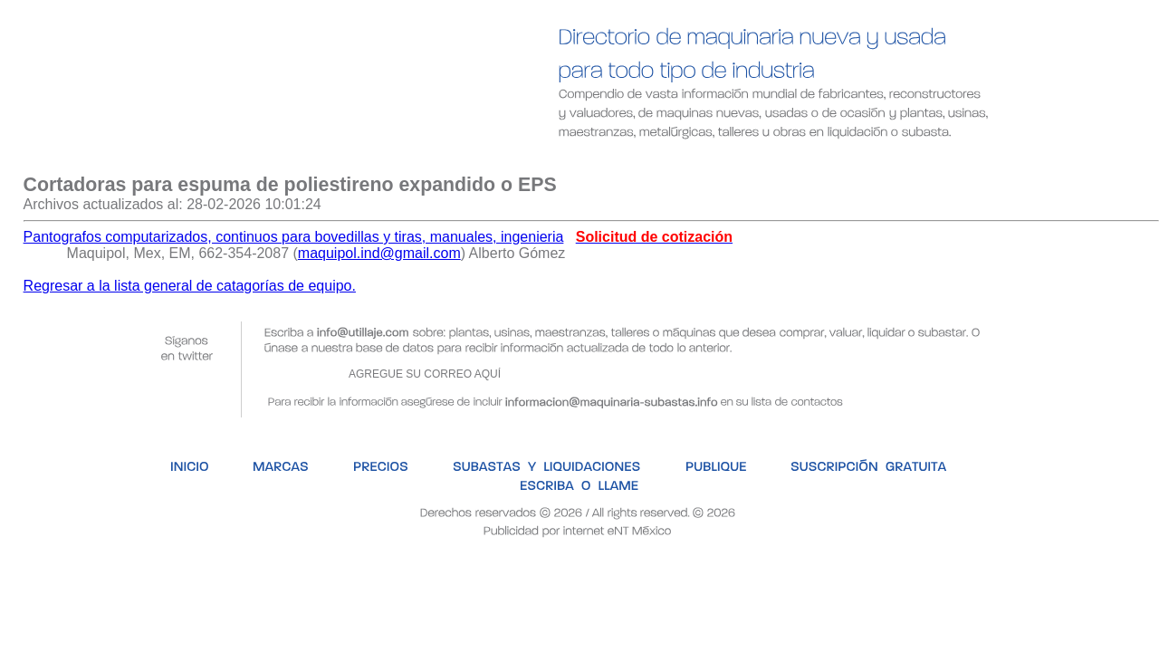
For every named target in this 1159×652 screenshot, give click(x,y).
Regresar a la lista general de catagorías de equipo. (190, 285)
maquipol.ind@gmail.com (379, 253)
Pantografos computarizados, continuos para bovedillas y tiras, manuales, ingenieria (294, 236)
